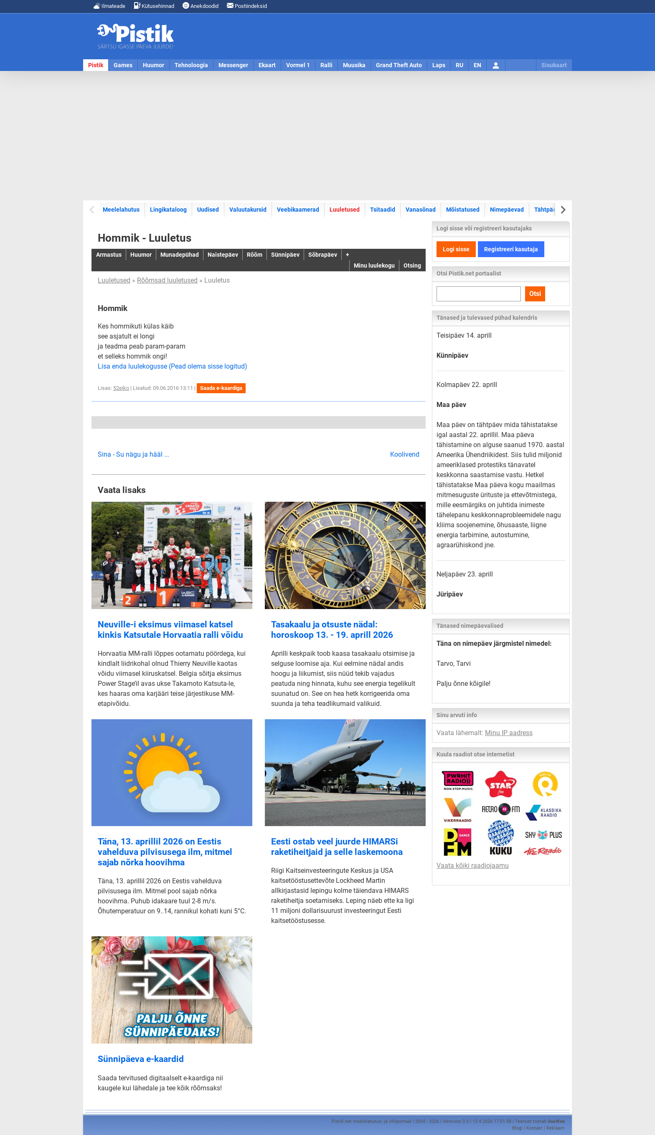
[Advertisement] (327, 135)
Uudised (208, 209)
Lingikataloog (168, 209)
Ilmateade (109, 5)
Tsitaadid (382, 209)
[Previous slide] (92, 209)
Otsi (535, 294)
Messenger (233, 65)
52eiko (121, 388)
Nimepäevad (507, 209)
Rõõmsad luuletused (167, 280)
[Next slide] (562, 209)
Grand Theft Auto (399, 65)
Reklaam (555, 1128)
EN (477, 65)
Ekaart (267, 65)
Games (123, 65)
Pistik (95, 65)
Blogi (517, 1128)
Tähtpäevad (550, 209)
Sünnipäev (285, 254)
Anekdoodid (200, 5)
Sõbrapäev (322, 254)
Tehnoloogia (191, 65)
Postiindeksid (247, 5)
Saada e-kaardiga (221, 388)
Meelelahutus (121, 209)
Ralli (326, 65)
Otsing (412, 265)
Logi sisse (456, 249)
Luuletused (345, 209)
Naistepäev (223, 254)
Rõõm (254, 254)
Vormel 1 (298, 65)
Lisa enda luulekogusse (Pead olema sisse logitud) (172, 366)
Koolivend (404, 454)
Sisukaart (554, 65)
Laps (438, 65)
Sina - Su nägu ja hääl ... (133, 454)
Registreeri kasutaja (511, 249)
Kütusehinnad (154, 5)
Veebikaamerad (298, 209)
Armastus (109, 254)
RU (459, 65)
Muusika (354, 65)
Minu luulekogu (374, 265)
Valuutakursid (248, 209)
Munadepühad (179, 254)
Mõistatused (463, 209)
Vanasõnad (421, 209)
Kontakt (534, 1128)
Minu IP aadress (509, 733)
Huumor (153, 65)
